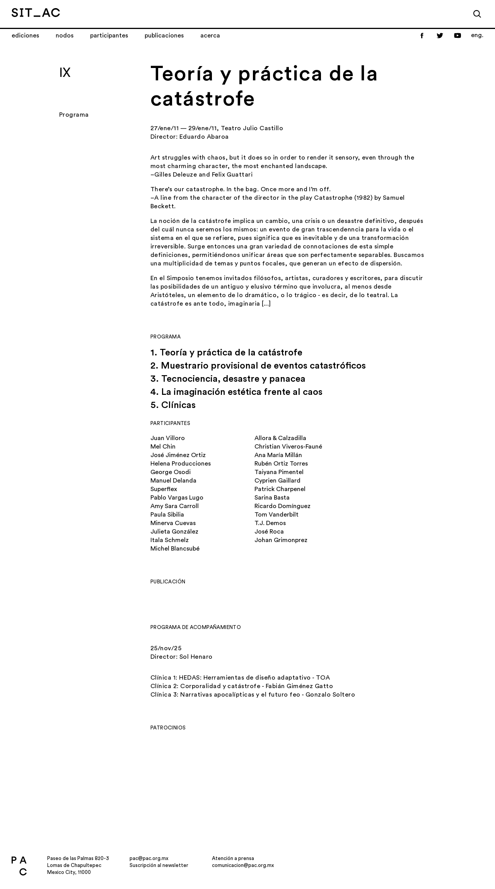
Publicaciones (164, 35)
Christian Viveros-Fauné (288, 447)
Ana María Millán (278, 455)
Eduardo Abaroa (204, 137)
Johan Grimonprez (280, 540)
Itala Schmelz (169, 540)
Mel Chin (163, 447)
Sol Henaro (196, 657)
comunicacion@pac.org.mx (243, 865)
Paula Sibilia (167, 515)
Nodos (64, 35)
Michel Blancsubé (175, 549)
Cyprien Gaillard (277, 481)
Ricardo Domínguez (282, 506)
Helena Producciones (180, 464)
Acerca (210, 35)
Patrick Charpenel (280, 489)
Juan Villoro (167, 438)
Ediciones (25, 35)
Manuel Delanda (173, 481)
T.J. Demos (270, 523)
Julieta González (174, 532)
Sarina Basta (272, 498)
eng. (477, 35)
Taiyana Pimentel (279, 472)
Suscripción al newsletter (159, 865)
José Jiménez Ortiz (178, 455)
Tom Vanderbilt (276, 515)
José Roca (269, 532)
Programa (74, 115)
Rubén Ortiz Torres (281, 464)
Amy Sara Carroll (174, 506)
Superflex (163, 489)
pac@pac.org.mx (149, 858)
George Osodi (170, 472)
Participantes (109, 35)
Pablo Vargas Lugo (176, 498)
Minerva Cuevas (173, 523)
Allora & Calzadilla (280, 438)
